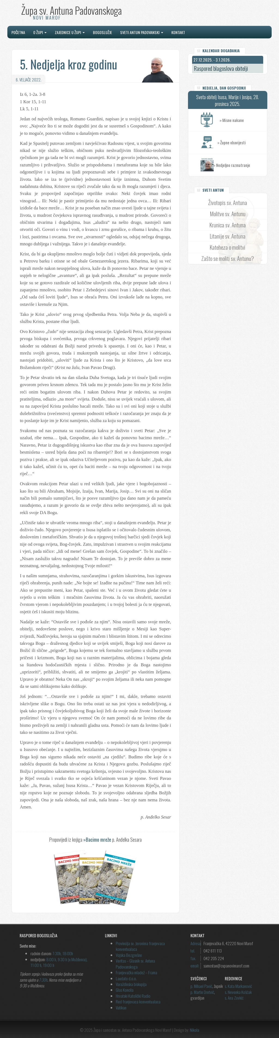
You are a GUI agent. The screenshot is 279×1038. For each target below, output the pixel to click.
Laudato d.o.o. (126, 978)
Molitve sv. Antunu (227, 213)
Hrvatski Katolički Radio (133, 996)
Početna (18, 32)
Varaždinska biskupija (131, 984)
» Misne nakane (243, 120)
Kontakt (178, 32)
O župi (40, 32)
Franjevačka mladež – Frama (136, 972)
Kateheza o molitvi (227, 247)
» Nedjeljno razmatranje (231, 165)
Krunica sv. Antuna (228, 225)
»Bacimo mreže (97, 839)
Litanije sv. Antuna (227, 236)
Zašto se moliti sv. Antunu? (227, 258)
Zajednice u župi (70, 32)
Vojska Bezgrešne (129, 955)
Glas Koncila (125, 990)
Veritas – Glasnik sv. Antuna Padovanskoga (135, 963)
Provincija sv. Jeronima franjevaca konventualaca (140, 946)
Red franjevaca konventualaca (138, 1002)
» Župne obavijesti (242, 143)
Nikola (194, 1030)
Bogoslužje (102, 32)
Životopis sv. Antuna (227, 202)
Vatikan (121, 1007)
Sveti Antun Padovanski (141, 32)
